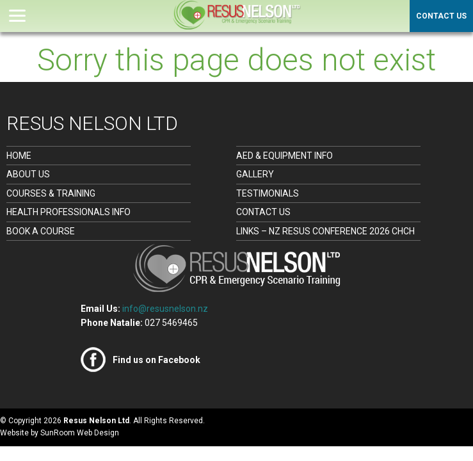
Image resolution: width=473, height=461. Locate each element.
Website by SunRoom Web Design (59, 432)
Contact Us (441, 16)
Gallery (255, 174)
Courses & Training (50, 193)
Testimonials (267, 193)
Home (18, 155)
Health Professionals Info (68, 212)
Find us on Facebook (156, 360)
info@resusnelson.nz (165, 308)
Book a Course (40, 231)
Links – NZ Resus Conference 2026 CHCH (325, 231)
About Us (28, 174)
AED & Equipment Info (284, 155)
